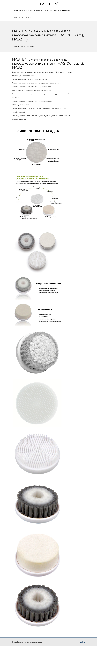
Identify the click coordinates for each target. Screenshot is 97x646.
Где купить (55, 10)
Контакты (67, 10)
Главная (17, 10)
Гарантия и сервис (22, 17)
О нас (46, 10)
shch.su (82, 642)
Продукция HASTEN (32, 10)
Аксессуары (30, 46)
